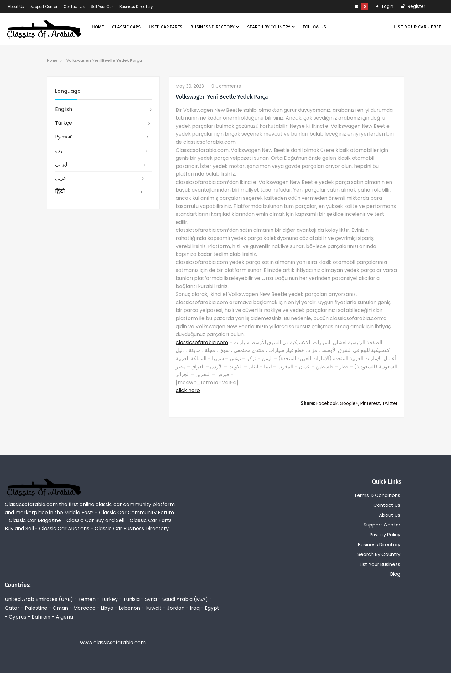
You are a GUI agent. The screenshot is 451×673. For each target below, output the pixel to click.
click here (188, 390)
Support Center (43, 6)
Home (98, 27)
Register (413, 6)
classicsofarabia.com (202, 342)
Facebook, (327, 403)
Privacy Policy (385, 534)
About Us (16, 6)
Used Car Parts (165, 27)
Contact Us (74, 6)
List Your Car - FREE (417, 26)
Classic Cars (126, 27)
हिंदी (60, 191)
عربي (60, 178)
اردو (59, 150)
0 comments (226, 86)
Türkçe (63, 123)
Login (384, 6)
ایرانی (61, 164)
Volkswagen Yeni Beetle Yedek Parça (104, 60)
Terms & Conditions (377, 495)
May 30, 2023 (190, 86)
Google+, (349, 403)
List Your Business (380, 564)
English (63, 109)
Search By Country (271, 27)
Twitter (389, 403)
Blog (395, 574)
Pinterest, (370, 403)
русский (64, 136)
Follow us (314, 27)
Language (67, 91)
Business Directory (136, 6)
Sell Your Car (102, 6)
